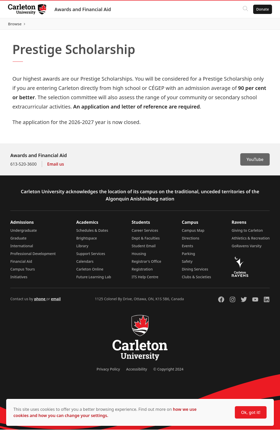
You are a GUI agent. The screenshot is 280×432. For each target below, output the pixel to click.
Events (187, 248)
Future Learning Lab (93, 279)
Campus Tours (22, 271)
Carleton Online (89, 271)
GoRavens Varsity (247, 248)
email (56, 301)
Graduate (18, 240)
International (21, 248)
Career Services (145, 232)
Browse (262, 25)
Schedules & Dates (92, 232)
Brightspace (86, 240)
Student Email (144, 248)
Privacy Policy (108, 371)
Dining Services (195, 271)
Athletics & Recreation (251, 240)
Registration (142, 271)
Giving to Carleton (247, 232)
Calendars (84, 263)
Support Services (90, 255)
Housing (139, 255)
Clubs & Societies (196, 279)
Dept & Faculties (146, 240)
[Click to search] (245, 9)
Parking (188, 255)
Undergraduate (23, 232)
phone (40, 301)
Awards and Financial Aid (83, 9)
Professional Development (33, 255)
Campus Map (193, 232)
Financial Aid (21, 263)
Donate (262, 9)
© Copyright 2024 (168, 371)
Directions (190, 240)
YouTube (254, 162)
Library (82, 248)
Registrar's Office (146, 263)
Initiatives (18, 279)
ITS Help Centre (145, 279)
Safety (187, 263)
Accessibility (136, 371)
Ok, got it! (250, 412)
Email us (55, 166)
